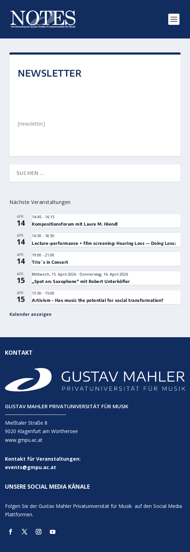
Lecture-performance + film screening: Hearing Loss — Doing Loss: (104, 243)
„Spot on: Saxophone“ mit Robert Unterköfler (81, 281)
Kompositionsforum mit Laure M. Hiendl (75, 224)
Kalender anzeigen (30, 314)
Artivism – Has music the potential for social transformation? (98, 300)
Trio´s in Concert (50, 262)
